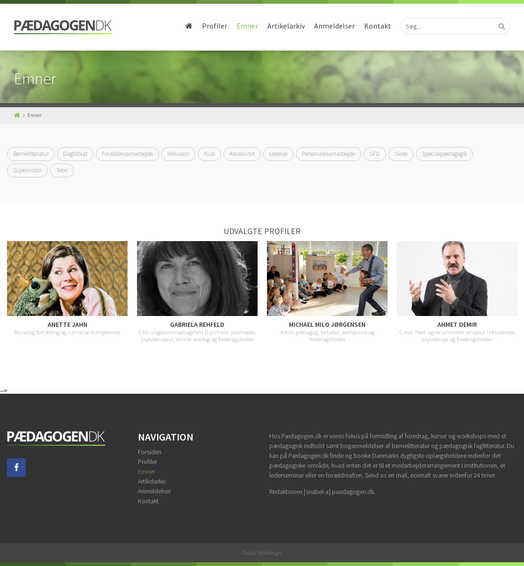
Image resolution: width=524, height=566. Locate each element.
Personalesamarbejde (328, 154)
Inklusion (178, 154)
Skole (401, 154)
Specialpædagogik (444, 154)
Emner (247, 25)
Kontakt (377, 25)
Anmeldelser (334, 25)
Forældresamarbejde (127, 154)
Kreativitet (242, 154)
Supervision (27, 170)
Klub (209, 154)
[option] (67, 288)
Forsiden (149, 452)
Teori (62, 170)
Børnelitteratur (31, 154)
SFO (375, 154)
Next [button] (517, 295)
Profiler (214, 25)
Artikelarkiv (286, 25)
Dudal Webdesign (262, 552)
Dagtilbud (75, 154)
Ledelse (278, 154)
